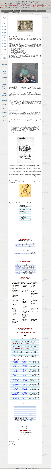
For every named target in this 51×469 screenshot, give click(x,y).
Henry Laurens (18, 253)
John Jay (17, 254)
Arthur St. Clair (18, 272)
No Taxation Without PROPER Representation (12, 12)
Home (25, 465)
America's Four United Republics (23, 329)
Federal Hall (32, 418)
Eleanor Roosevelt (5, 4)
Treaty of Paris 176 (4, 84)
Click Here (31, 329)
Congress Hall (32, 419)
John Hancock (18, 246)
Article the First (3, 12)
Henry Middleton (18, 244)
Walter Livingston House (32, 417)
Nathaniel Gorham (18, 271)
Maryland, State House (31, 414)
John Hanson (18, 267)
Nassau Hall (32, 413)
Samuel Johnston (18, 265)
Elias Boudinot (18, 268)
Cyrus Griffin (18, 273)
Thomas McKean (18, 266)
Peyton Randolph (18, 243)
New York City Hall (32, 416)
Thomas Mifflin (18, 269)
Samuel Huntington (18, 264)
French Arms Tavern (32, 415)
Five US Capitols (32, 420)
